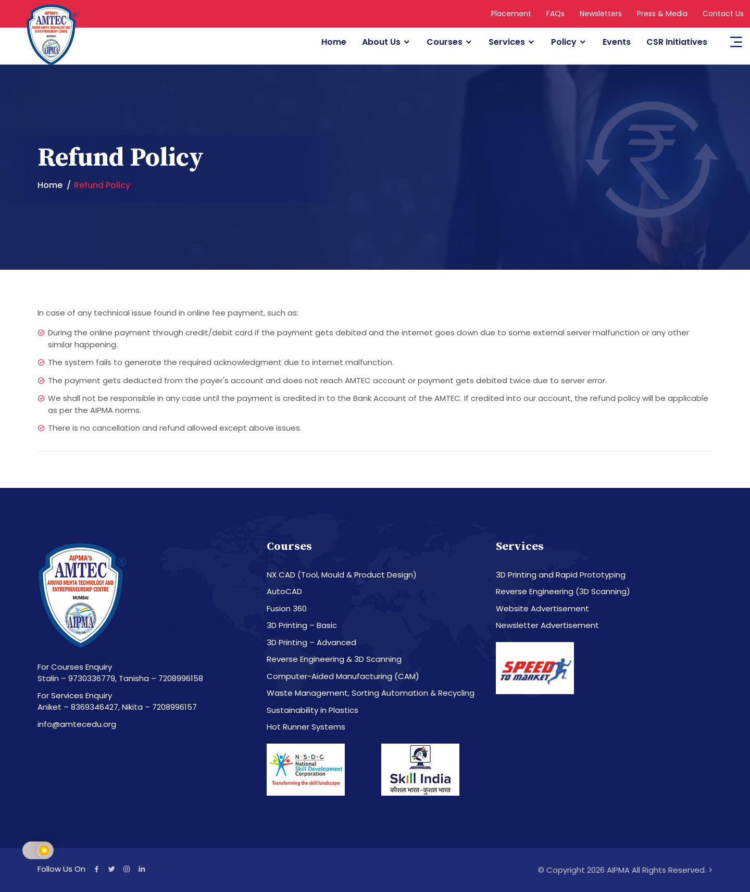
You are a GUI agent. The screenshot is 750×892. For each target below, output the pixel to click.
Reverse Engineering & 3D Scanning (334, 659)
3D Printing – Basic (302, 625)
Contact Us (723, 13)
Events (617, 42)
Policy (564, 42)
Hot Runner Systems (306, 726)
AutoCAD (284, 591)
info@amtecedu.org (77, 724)
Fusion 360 (287, 608)
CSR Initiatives (676, 42)
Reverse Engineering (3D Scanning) (563, 591)
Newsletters (601, 13)
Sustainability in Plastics (312, 710)
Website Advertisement (542, 608)
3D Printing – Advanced (311, 642)
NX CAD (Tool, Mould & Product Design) (342, 574)
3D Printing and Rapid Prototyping (561, 574)
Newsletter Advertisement (547, 625)
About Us (381, 42)
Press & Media (662, 13)
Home (333, 42)
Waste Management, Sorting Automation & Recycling (370, 692)
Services (507, 42)
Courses (445, 42)
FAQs (555, 13)
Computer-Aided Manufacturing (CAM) (343, 676)
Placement (511, 13)
